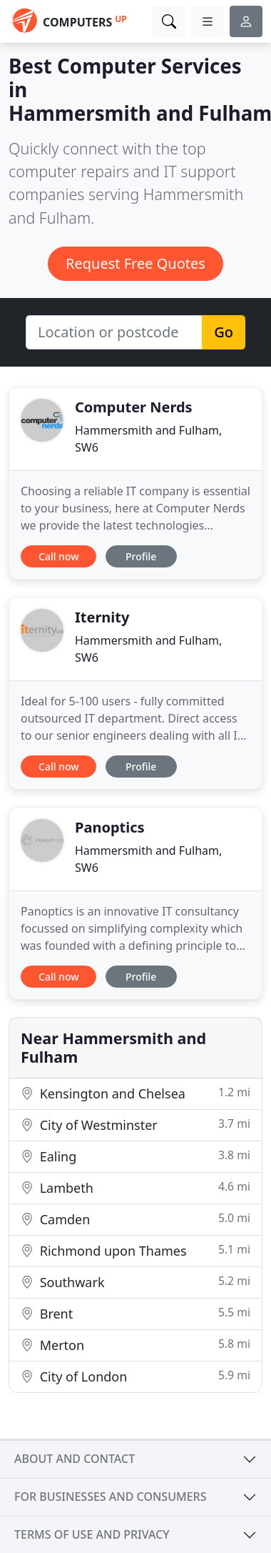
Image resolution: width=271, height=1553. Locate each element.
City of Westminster (135, 1124)
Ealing (135, 1156)
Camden (135, 1219)
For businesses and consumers (110, 1496)
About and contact (74, 1459)
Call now (58, 556)
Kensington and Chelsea (135, 1093)
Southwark (135, 1282)
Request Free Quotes (135, 263)
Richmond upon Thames (135, 1250)
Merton (135, 1345)
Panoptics (110, 827)
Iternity (102, 617)
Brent (135, 1313)
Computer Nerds (134, 407)
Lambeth (135, 1187)
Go (223, 332)
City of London (135, 1376)
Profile (141, 556)
